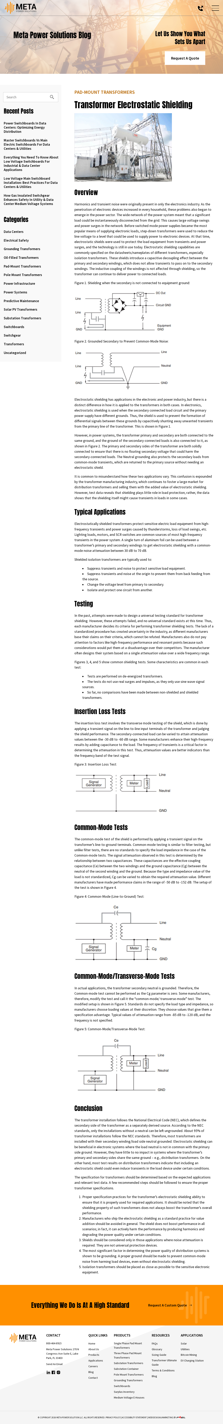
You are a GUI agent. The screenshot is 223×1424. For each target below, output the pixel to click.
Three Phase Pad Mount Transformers (127, 1355)
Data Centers (13, 232)
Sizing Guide (159, 1355)
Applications (95, 1360)
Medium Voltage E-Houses (129, 1397)
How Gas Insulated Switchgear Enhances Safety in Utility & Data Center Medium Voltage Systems (28, 199)
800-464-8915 (54, 1343)
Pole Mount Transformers (23, 275)
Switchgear (12, 335)
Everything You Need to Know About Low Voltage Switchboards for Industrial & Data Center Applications (31, 163)
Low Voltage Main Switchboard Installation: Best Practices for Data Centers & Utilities (31, 182)
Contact (93, 1377)
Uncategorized (15, 353)
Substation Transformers (22, 318)
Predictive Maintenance (21, 301)
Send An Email (54, 1364)
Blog (91, 1372)
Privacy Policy (113, 1417)
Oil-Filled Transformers (21, 257)
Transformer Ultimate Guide (164, 1362)
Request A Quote (185, 58)
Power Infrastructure (19, 283)
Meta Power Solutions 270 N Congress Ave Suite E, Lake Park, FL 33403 (62, 1353)
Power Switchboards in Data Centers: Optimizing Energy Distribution (25, 127)
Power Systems (15, 292)
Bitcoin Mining (189, 1355)
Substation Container (126, 1369)
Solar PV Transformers (20, 309)
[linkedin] (48, 1373)
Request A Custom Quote (170, 1305)
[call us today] (200, 7)
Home (91, 1343)
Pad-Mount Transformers (22, 266)
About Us (93, 1349)
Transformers (14, 344)
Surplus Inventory (124, 1392)
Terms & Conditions (163, 1370)
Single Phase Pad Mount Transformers (128, 1345)
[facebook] (53, 1373)
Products (93, 1355)
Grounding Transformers (22, 249)
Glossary (157, 1349)
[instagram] (58, 1373)
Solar (184, 1343)
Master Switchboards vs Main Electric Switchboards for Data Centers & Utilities (27, 144)
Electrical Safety (16, 240)
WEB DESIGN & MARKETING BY (166, 1417)
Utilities (185, 1349)
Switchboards (14, 327)
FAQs (155, 1343)
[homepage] (27, 1339)
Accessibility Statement (134, 1417)
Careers (93, 1366)
